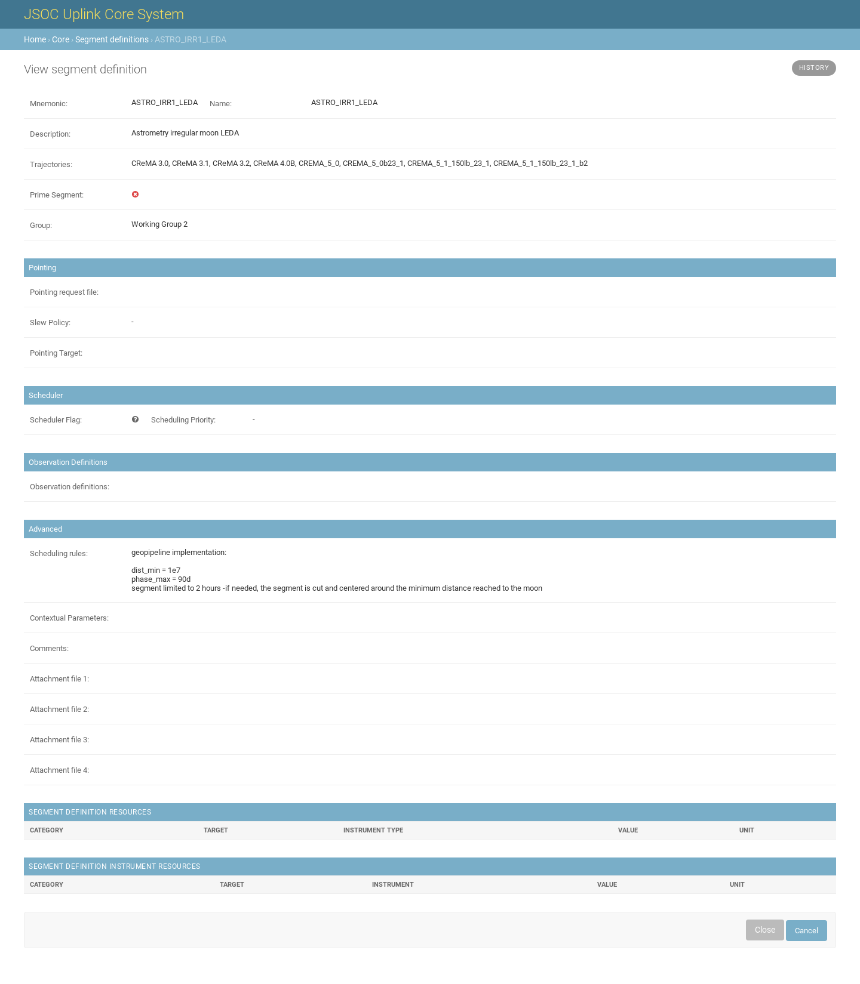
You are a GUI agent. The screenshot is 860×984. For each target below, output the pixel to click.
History (814, 68)
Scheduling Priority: (183, 419)
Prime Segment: (57, 194)
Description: (50, 133)
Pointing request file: (64, 292)
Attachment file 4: (59, 770)
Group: (41, 225)
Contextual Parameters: (69, 617)
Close (765, 929)
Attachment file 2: (59, 709)
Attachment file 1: (59, 678)
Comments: (49, 648)
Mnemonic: (48, 103)
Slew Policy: (50, 322)
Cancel (806, 930)
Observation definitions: (69, 486)
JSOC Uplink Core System (104, 14)
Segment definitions (112, 39)
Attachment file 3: (59, 739)
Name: (221, 103)
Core (60, 39)
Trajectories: (51, 164)
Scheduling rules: (59, 553)
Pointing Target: (56, 352)
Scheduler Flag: (56, 419)
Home (35, 39)
